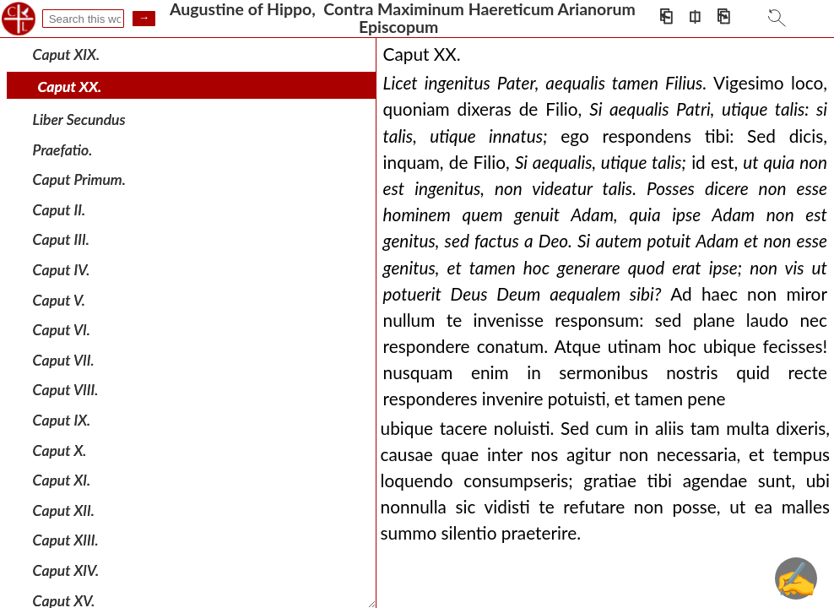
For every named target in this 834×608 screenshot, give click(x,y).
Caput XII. (64, 510)
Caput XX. (70, 86)
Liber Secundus (79, 119)
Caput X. (60, 450)
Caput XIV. (66, 570)
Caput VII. (64, 360)
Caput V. (59, 299)
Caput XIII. (66, 540)
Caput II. (59, 210)
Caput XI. (62, 480)
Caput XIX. (66, 54)
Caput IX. (62, 420)
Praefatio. (63, 149)
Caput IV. (61, 270)
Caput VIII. (66, 390)
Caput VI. (61, 330)
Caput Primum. (79, 179)
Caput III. (61, 239)
